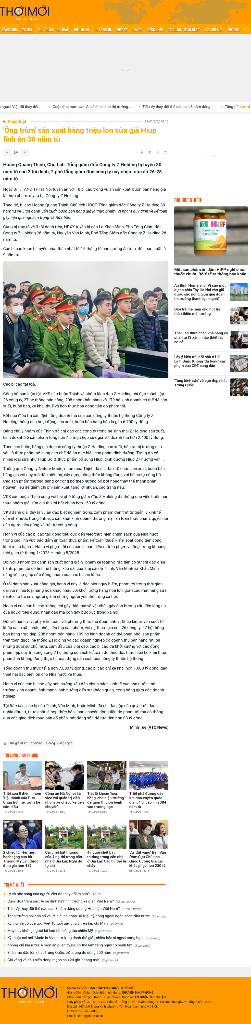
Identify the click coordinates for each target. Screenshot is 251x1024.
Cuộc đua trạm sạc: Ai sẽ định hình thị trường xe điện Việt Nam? (71, 901)
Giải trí (137, 29)
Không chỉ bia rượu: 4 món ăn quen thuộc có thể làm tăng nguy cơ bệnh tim (78, 945)
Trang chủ (9, 29)
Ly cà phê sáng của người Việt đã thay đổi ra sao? (54, 894)
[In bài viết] (165, 152)
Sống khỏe (155, 29)
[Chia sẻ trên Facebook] (142, 152)
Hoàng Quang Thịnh (59, 743)
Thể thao (233, 29)
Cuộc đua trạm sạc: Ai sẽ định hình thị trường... (102, 107)
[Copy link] (158, 152)
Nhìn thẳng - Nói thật (53, 29)
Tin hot (27, 29)
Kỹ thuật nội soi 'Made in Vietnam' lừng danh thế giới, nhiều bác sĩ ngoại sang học (83, 938)
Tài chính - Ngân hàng (183, 29)
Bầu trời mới (213, 29)
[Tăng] (25, 152)
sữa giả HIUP (18, 743)
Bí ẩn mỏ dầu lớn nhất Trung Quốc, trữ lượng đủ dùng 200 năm (68, 952)
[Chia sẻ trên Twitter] (150, 152)
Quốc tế (121, 29)
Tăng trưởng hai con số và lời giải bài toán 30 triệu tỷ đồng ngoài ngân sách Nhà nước (87, 916)
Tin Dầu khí (81, 29)
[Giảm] (7, 152)
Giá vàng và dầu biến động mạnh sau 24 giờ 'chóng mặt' (62, 960)
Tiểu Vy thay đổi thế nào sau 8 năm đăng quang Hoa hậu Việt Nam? (74, 908)
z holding (36, 743)
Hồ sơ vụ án (103, 29)
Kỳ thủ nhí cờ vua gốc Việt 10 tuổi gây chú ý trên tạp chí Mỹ (65, 923)
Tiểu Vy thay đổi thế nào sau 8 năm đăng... (187, 107)
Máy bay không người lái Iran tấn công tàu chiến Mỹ (59, 931)
